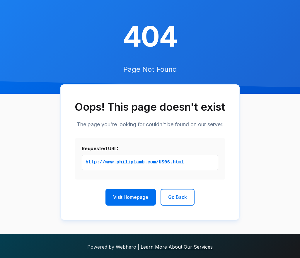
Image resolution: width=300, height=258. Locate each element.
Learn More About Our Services (177, 247)
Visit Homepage (130, 197)
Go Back (177, 197)
